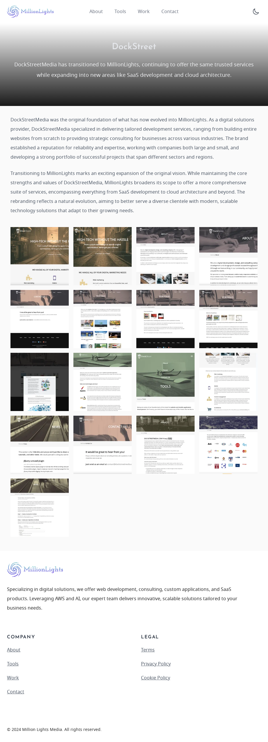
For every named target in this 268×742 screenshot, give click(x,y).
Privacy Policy (156, 663)
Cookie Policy (155, 677)
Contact (170, 11)
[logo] (30, 12)
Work (144, 11)
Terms (148, 650)
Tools (120, 11)
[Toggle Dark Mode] (256, 11)
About (96, 11)
